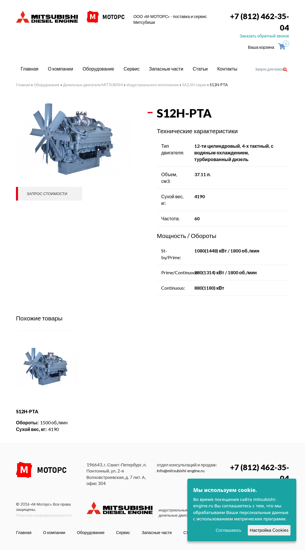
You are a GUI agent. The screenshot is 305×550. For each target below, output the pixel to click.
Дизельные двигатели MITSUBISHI (93, 84)
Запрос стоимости (47, 193)
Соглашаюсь (228, 530)
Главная (29, 68)
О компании (60, 68)
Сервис (132, 68)
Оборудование (98, 68)
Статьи (200, 68)
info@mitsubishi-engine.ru (180, 470)
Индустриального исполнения (152, 84)
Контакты (227, 68)
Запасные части (166, 68)
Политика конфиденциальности (43, 515)
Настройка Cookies (269, 530)
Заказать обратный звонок (264, 35)
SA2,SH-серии (194, 84)
